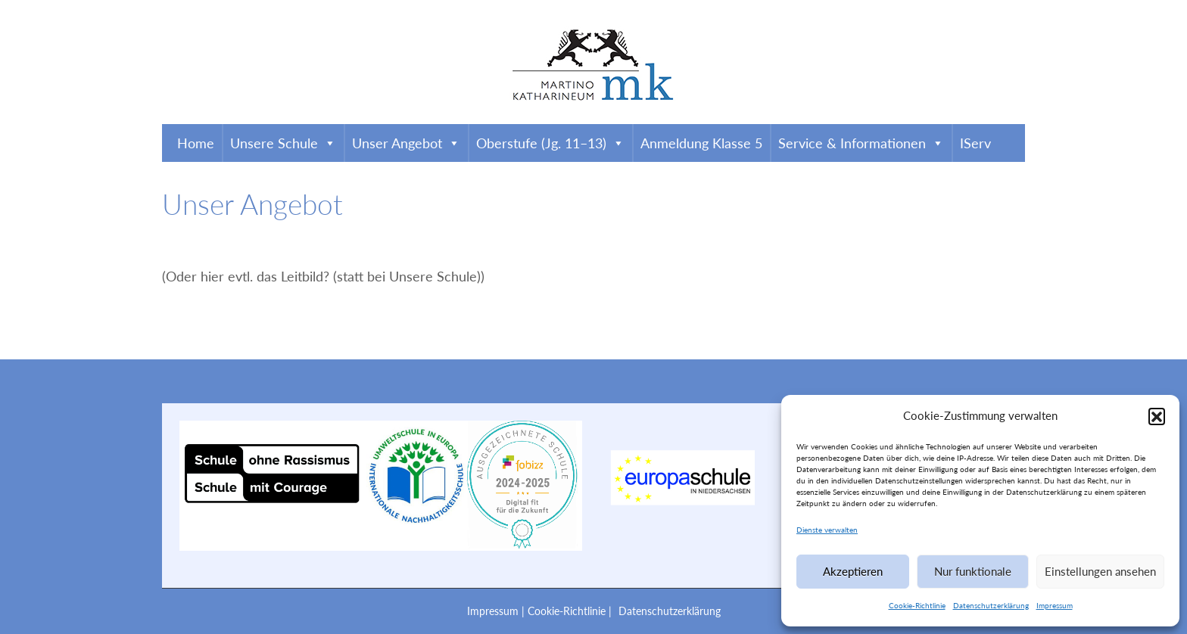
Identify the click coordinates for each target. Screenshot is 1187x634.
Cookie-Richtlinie (917, 605)
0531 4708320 (218, 10)
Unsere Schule (283, 143)
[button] (1156, 416)
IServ (975, 143)
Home (195, 143)
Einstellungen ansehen (1100, 571)
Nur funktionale (972, 571)
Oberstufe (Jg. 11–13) (550, 143)
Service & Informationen (861, 143)
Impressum (1054, 605)
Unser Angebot (406, 143)
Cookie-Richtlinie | (571, 610)
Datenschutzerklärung (991, 605)
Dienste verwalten (827, 529)
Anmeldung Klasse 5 (701, 143)
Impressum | (497, 610)
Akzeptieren (853, 571)
